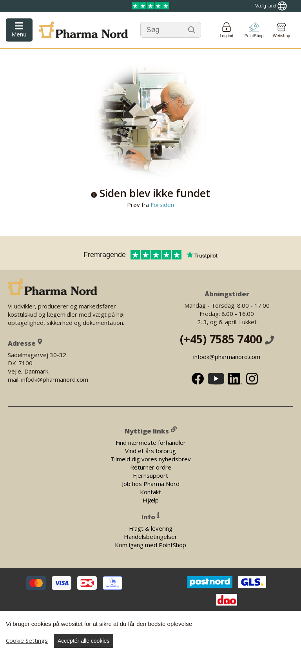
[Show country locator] (271, 6)
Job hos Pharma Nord (151, 483)
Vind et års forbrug (150, 450)
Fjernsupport (150, 475)
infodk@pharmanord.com (226, 357)
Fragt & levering (150, 528)
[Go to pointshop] (254, 30)
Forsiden (161, 205)
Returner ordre (150, 467)
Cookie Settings (27, 640)
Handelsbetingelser (150, 536)
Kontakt (150, 491)
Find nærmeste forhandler (151, 442)
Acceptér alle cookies (83, 641)
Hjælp (151, 500)
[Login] (226, 30)
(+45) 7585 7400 (227, 339)
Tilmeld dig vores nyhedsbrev (151, 458)
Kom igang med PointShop (150, 544)
